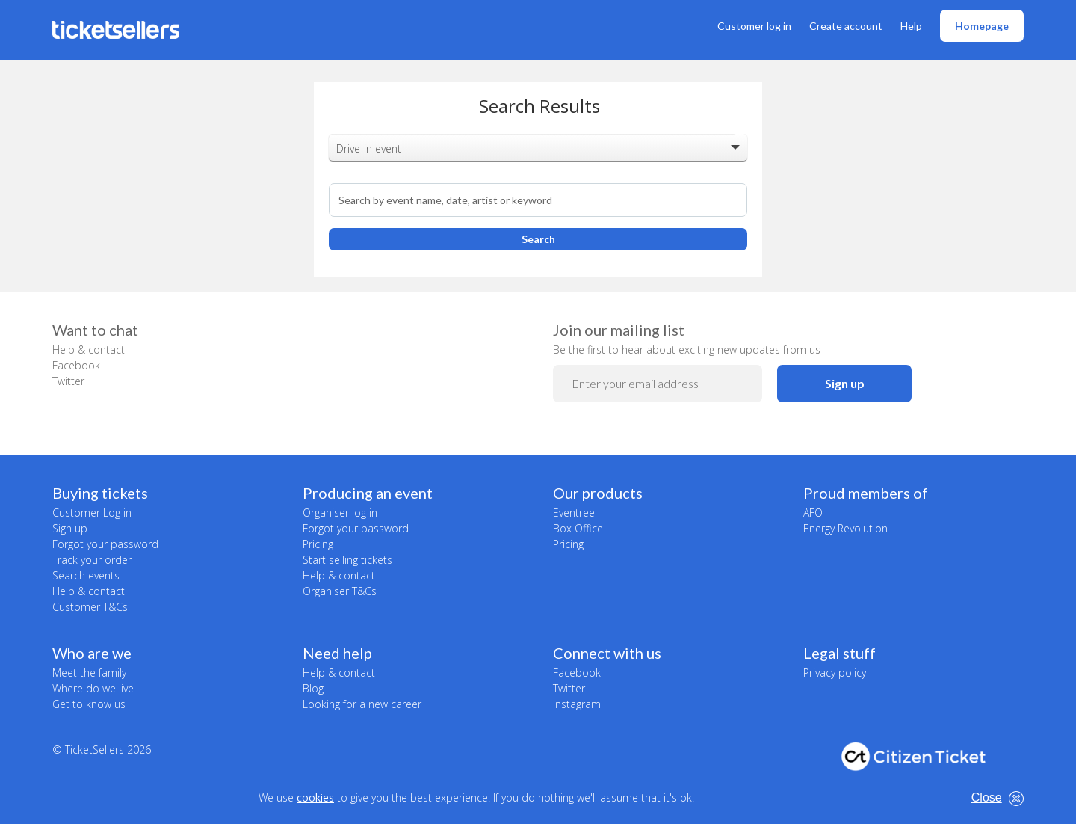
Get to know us (89, 704)
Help (911, 25)
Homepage (982, 25)
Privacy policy (834, 672)
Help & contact (88, 349)
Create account (845, 25)
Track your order (92, 560)
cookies (315, 797)
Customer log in (754, 25)
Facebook (76, 365)
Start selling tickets (347, 560)
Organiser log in (340, 512)
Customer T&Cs (90, 607)
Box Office (578, 528)
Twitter (68, 381)
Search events (86, 575)
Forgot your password (105, 544)
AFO (813, 512)
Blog (313, 688)
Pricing (318, 544)
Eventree (574, 512)
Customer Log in (92, 512)
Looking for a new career (362, 704)
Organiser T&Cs (340, 591)
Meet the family (89, 672)
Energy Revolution (845, 528)
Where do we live (93, 688)
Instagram (577, 704)
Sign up (845, 383)
